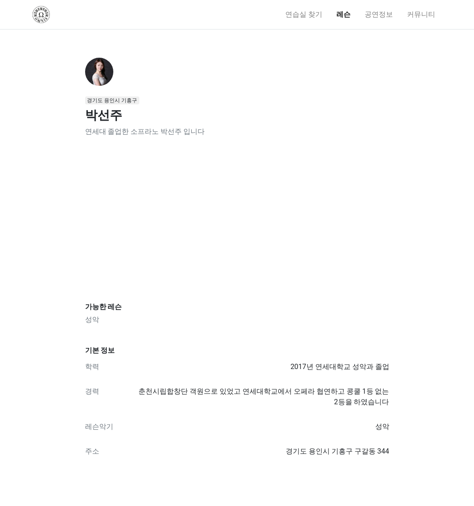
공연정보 (379, 14)
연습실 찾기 (303, 14)
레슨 (343, 14)
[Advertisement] (237, 219)
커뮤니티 (421, 14)
